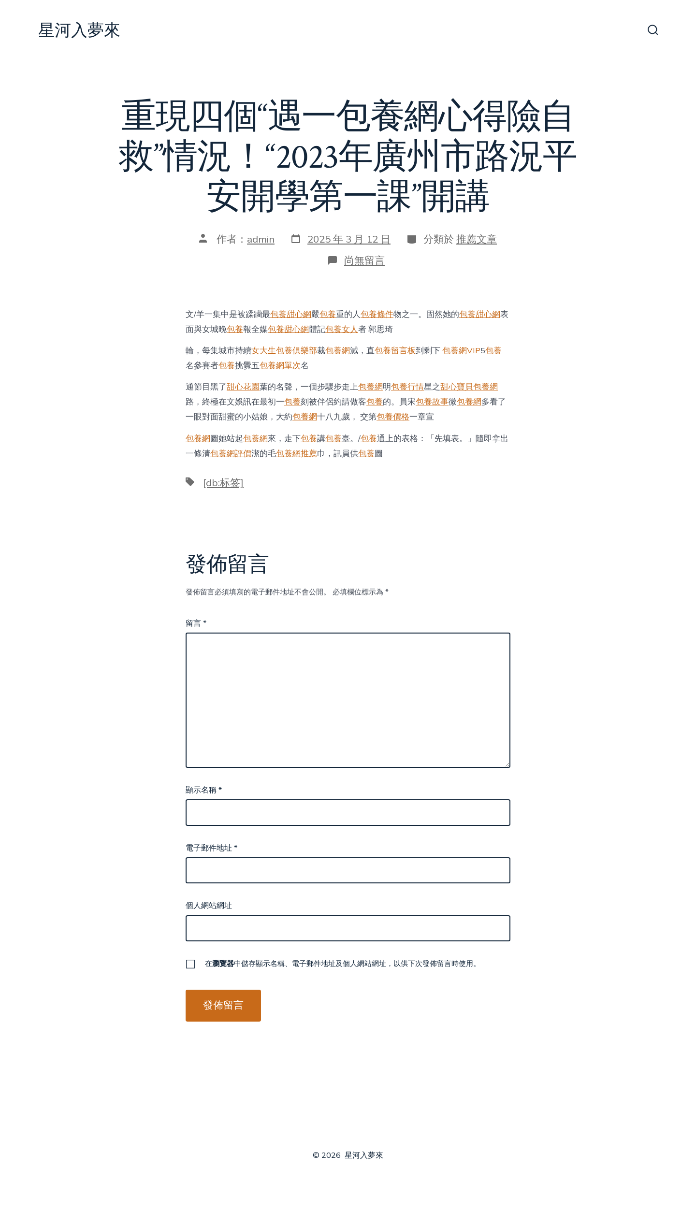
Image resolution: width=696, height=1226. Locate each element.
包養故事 (432, 401)
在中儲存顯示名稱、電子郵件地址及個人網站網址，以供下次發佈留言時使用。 (342, 963)
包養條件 (377, 314)
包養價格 (393, 416)
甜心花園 (243, 386)
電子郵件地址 (211, 848)
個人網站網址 (209, 905)
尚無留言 (364, 260)
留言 (196, 623)
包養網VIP (461, 350)
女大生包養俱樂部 (284, 350)
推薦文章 (476, 239)
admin (261, 239)
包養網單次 (280, 365)
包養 (327, 314)
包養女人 (341, 329)
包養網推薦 (296, 453)
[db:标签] (223, 483)
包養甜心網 (290, 314)
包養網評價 (230, 453)
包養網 (337, 350)
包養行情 (407, 386)
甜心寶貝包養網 (469, 386)
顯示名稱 (204, 790)
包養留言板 (395, 350)
